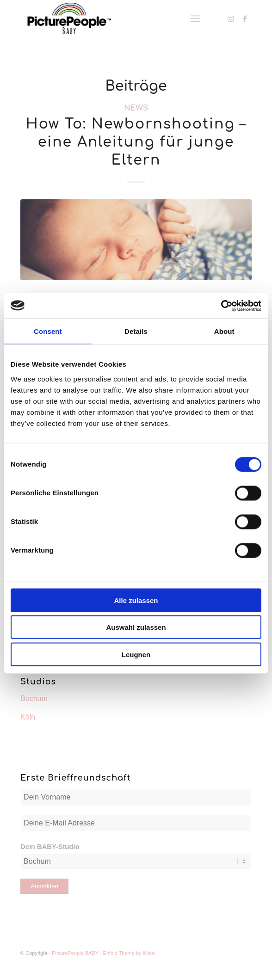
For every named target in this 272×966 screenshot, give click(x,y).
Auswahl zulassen (136, 627)
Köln (27, 717)
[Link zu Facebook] (245, 19)
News (136, 108)
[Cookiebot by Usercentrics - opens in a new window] (220, 306)
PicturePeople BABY (75, 953)
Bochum (34, 698)
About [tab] (224, 331)
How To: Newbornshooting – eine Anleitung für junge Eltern (136, 142)
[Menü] (195, 18)
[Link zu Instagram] (231, 19)
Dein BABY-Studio (50, 846)
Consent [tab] (48, 331)
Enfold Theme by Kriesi (129, 953)
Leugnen (136, 654)
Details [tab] (136, 331)
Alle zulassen (136, 600)
